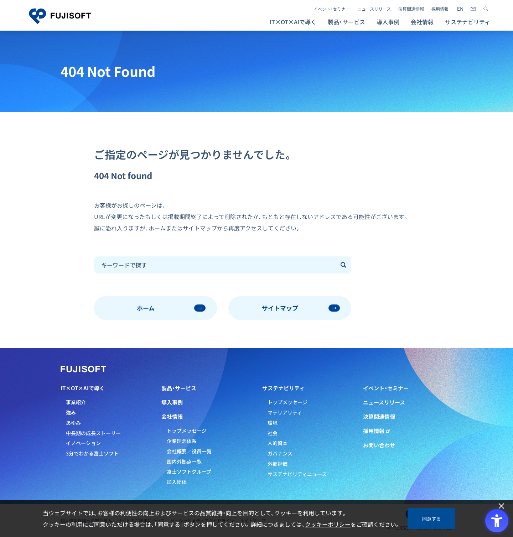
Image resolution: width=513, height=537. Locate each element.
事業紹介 (76, 402)
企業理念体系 (182, 440)
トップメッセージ (187, 430)
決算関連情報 (411, 9)
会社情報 (172, 417)
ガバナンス (280, 453)
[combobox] (215, 264)
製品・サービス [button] (346, 21)
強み (71, 412)
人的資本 (277, 443)
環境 (273, 422)
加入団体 (177, 481)
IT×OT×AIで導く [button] (293, 21)
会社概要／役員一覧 (189, 451)
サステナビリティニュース (297, 474)
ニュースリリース (374, 9)
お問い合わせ (379, 445)
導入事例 (388, 21)
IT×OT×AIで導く (83, 388)
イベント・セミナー (332, 9)
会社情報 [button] (422, 21)
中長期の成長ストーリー (93, 433)
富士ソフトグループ (189, 471)
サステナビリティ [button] (467, 21)
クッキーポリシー (328, 524)
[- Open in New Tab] (460, 9)
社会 (273, 433)
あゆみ (73, 422)
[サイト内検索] (486, 9)
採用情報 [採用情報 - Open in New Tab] (440, 9)
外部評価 (277, 463)
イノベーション (83, 443)
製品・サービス (178, 388)
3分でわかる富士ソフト (92, 453)
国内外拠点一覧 (184, 461)
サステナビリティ (283, 388)
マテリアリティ (285, 412)
